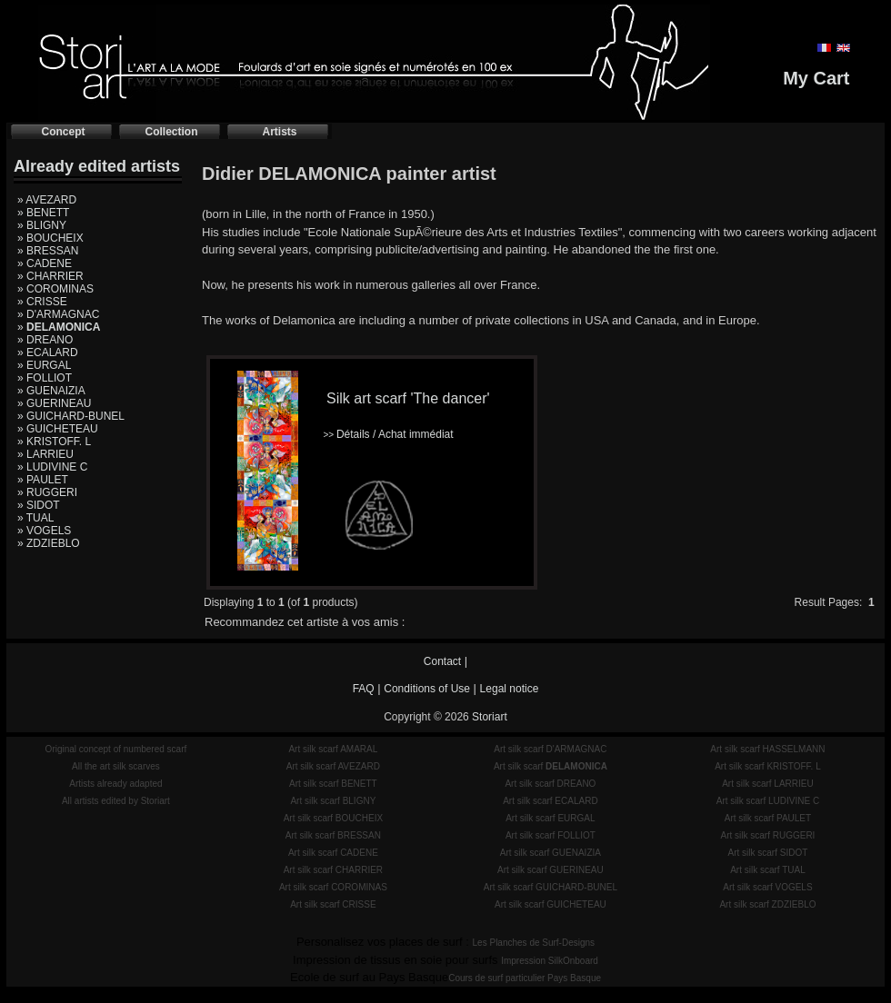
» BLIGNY (41, 225)
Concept (63, 131)
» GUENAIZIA (51, 390)
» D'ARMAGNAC (58, 314)
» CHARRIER (50, 276)
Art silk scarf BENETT (333, 784)
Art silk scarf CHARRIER (333, 870)
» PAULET (42, 479)
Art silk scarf (550, 766)
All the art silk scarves (116, 766)
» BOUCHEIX (50, 238)
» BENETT (43, 212)
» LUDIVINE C (52, 467)
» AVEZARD (46, 200)
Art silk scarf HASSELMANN (767, 749)
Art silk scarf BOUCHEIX (333, 818)
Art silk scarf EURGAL (550, 818)
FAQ (364, 688)
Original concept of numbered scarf (116, 749)
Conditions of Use (427, 688)
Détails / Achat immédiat (388, 434)
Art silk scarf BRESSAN (333, 835)
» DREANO (45, 339)
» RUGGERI (47, 492)
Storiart (489, 716)
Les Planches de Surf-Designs (534, 943)
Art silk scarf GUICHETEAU (550, 904)
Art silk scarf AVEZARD (333, 766)
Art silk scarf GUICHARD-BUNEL (550, 887)
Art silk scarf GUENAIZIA (550, 853)
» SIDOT (38, 505)
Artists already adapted (115, 784)
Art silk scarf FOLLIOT (551, 835)
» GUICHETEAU (57, 428)
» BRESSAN (47, 250)
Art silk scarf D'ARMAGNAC (550, 749)
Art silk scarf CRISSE (332, 904)
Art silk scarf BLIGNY (332, 801)
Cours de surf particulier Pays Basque (524, 978)
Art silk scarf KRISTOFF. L (768, 766)
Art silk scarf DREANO (550, 784)
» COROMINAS (55, 289)
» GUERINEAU (54, 403)
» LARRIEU (45, 454)
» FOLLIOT (44, 378)
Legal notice (509, 688)
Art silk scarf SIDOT (768, 853)
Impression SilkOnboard (549, 961)
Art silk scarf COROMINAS (333, 887)
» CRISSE (42, 301)
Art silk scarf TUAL (768, 870)
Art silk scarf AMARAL (332, 749)
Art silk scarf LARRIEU (768, 784)
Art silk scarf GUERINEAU (550, 870)
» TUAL (35, 517)
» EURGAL (44, 365)
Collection (171, 131)
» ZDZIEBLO (48, 543)
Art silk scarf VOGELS (767, 887)
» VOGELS (44, 530)
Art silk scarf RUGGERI (767, 835)
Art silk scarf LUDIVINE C (767, 801)
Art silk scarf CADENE (333, 853)
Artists (279, 131)
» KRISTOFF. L (54, 441)
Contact (442, 661)
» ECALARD (47, 352)
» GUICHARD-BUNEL (71, 416)
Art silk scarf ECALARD (550, 801)
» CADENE (44, 263)
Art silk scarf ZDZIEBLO (767, 904)
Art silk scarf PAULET (768, 818)
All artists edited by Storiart (116, 801)
